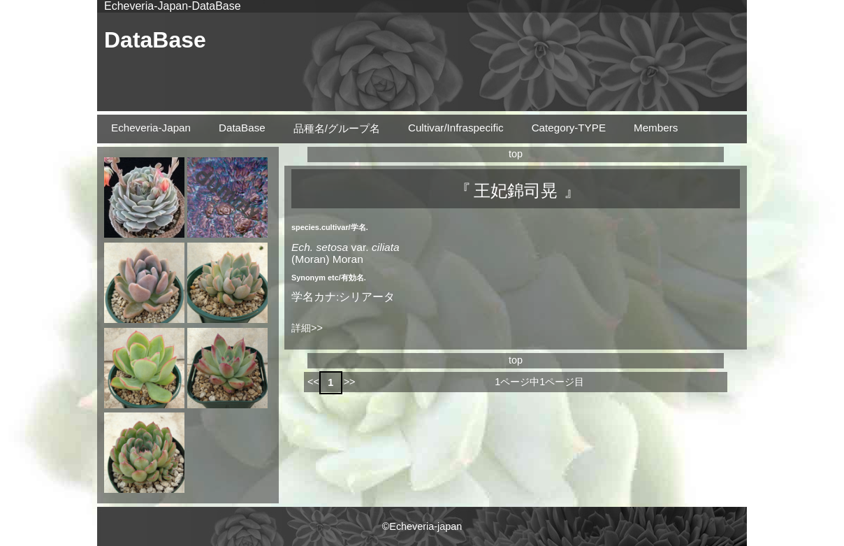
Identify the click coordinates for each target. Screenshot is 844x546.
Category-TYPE (569, 128)
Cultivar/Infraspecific (456, 128)
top (516, 153)
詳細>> (307, 327)
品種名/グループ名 (336, 128)
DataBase (155, 39)
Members (656, 128)
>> (350, 381)
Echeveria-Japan (151, 128)
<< (313, 381)
